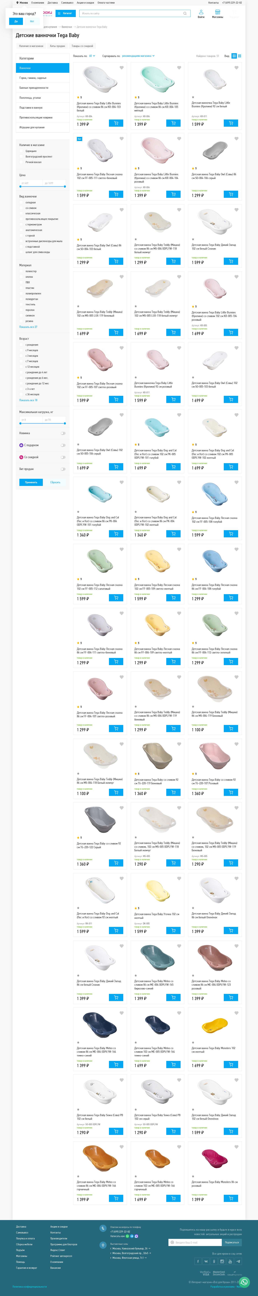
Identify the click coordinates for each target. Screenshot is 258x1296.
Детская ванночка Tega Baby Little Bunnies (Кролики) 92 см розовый (153, 384)
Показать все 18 (28, 400)
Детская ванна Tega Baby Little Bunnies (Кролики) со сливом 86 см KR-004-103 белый (99, 106)
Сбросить (55, 482)
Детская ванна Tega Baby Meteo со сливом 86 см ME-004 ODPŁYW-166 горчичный (96, 1185)
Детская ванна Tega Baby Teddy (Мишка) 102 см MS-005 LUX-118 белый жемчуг (157, 313)
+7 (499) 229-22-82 (232, 2)
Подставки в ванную (31, 107)
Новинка (24, 433)
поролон (30, 310)
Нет (32, 21)
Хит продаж (26, 469)
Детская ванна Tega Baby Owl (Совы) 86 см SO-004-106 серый (214, 176)
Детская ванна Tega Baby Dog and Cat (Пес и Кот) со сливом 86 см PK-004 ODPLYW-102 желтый (155, 520)
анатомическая (34, 230)
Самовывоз (67, 2)
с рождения (32, 344)
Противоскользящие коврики (36, 117)
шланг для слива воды (38, 252)
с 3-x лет (30, 389)
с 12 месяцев (32, 366)
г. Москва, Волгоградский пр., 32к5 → (130, 1253)
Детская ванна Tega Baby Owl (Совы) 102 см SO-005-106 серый (100, 451)
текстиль (30, 304)
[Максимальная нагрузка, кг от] (31, 419)
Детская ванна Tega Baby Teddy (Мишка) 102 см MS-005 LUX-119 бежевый (99, 313)
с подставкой (33, 246)
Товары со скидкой (82, 46)
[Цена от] (31, 183)
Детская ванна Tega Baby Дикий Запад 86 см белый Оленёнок (214, 915)
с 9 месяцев (32, 350)
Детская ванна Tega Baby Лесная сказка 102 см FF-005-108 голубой (214, 519)
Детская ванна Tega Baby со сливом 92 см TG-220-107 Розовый (214, 781)
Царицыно (31, 151)
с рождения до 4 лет (36, 372)
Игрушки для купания (32, 127)
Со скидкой (28, 457)
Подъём (20, 1250)
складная (31, 202)
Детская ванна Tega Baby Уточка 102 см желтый (156, 915)
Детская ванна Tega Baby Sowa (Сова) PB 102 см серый (157, 1116)
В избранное (121, 67)
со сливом (31, 208)
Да (16, 21)
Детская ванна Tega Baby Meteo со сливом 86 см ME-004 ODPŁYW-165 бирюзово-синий (153, 984)
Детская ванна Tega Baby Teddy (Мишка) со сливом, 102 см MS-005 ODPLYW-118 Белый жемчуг (157, 846)
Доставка (53, 2)
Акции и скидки (85, 2)
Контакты (213, 2)
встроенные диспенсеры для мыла (44, 241)
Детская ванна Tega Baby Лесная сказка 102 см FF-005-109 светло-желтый (157, 586)
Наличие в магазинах (31, 46)
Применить (31, 482)
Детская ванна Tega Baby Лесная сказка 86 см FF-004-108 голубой (214, 586)
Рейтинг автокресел (61, 1256)
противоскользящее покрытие (42, 219)
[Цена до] (54, 183)
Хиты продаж (57, 46)
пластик (30, 288)
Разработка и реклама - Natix (226, 1286)
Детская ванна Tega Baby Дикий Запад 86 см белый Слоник (99, 982)
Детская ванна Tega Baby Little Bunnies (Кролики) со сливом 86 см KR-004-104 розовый (156, 177)
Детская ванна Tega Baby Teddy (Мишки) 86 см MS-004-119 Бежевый (214, 713)
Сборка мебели (24, 1244)
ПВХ (28, 282)
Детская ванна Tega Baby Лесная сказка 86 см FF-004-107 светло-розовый (99, 714)
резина (29, 321)
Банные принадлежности (34, 87)
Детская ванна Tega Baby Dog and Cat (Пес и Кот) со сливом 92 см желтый (98, 915)
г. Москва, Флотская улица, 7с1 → (128, 1257)
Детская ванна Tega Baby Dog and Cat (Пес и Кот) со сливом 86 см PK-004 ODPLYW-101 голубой (98, 520)
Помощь (20, 1262)
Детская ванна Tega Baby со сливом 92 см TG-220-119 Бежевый (156, 781)
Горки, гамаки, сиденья (33, 78)
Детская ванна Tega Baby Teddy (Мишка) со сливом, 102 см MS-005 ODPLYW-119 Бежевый (214, 846)
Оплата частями (106, 2)
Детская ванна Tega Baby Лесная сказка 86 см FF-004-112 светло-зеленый (214, 650)
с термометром (34, 224)
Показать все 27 (28, 327)
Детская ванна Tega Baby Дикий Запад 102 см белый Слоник (214, 246)
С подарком (29, 445)
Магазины (21, 1256)
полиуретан (32, 299)
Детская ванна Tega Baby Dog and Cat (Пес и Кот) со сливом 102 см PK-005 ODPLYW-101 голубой (155, 453)
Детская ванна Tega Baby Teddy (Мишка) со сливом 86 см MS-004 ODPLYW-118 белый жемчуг (157, 248)
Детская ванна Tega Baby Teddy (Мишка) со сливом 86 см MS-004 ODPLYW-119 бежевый (157, 715)
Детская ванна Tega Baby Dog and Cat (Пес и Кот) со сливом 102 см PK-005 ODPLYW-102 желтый (213, 453)
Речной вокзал (33, 162)
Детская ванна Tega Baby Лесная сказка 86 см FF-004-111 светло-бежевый (99, 650)
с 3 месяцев (32, 355)
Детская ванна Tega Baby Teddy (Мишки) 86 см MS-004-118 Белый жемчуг (100, 780)
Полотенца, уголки (30, 97)
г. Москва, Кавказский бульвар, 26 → (130, 1248)
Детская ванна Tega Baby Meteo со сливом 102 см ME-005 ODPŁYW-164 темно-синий (154, 1051)
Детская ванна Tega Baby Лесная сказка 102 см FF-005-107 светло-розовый (99, 385)
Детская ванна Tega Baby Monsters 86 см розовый (215, 1183)
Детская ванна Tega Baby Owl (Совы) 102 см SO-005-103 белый (214, 384)
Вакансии (55, 1267)
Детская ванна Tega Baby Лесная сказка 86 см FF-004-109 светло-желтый (157, 650)
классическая (33, 213)
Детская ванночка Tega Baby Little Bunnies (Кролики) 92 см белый (211, 104)
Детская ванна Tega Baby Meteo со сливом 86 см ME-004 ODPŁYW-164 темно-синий (96, 1051)
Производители (58, 1238)
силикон (30, 315)
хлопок (29, 276)
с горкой (30, 235)
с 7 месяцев (32, 361)
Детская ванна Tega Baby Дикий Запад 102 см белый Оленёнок (214, 1116)
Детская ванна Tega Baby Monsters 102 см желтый (213, 1049)
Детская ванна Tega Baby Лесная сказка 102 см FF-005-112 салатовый (99, 586)
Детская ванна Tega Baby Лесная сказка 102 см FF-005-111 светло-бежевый (99, 176)
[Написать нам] (244, 1282)
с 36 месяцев (32, 394)
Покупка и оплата (25, 1238)
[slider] (20, 186)
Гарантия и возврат (26, 1267)
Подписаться (232, 1242)
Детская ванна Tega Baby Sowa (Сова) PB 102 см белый (100, 1116)
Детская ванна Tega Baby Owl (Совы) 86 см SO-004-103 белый (99, 247)
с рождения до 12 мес (37, 383)
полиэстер (31, 271)
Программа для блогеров (63, 1244)
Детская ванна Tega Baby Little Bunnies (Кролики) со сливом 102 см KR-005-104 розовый (214, 316)
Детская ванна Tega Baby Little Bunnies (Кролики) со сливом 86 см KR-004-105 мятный (156, 106)
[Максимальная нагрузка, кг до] (54, 419)
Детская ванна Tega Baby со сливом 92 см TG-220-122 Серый (99, 845)
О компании (37, 2)
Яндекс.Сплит (57, 1250)
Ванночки (25, 68)
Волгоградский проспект (39, 156)
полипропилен (33, 293)
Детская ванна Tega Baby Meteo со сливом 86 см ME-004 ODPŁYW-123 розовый (211, 984)
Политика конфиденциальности (30, 1286)
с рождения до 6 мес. (37, 378)
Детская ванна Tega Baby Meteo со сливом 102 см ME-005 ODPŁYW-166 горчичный (154, 1185)
